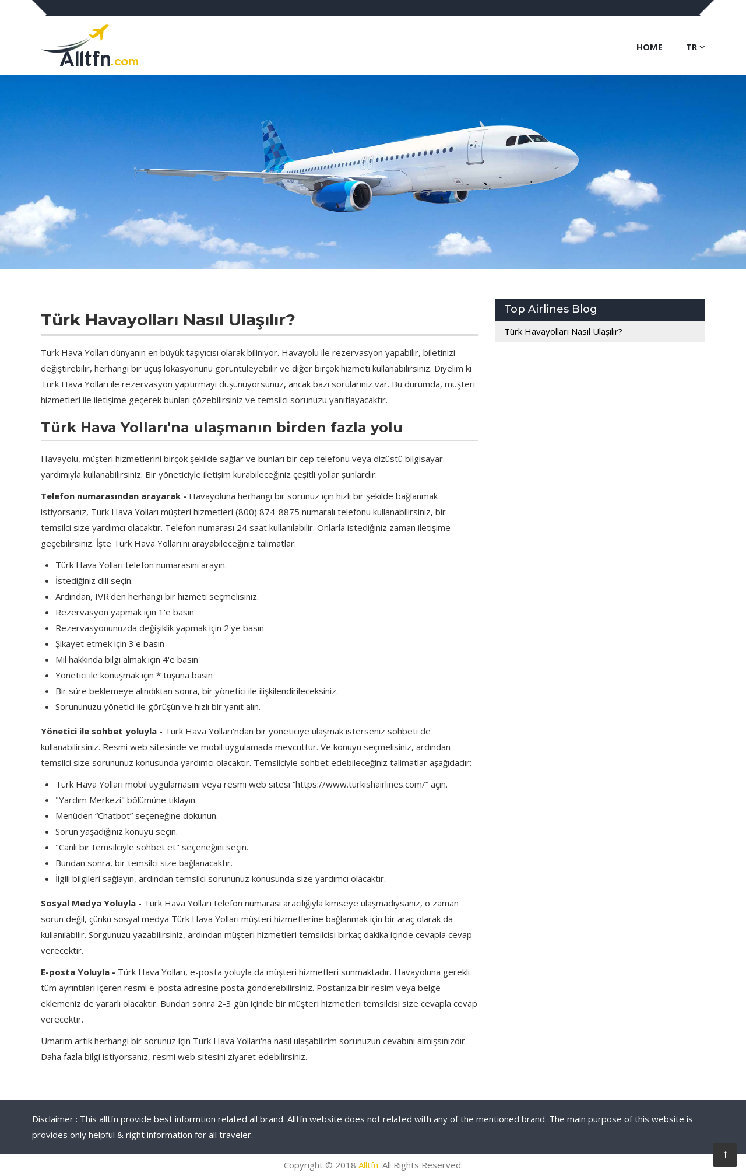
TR (695, 46)
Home (649, 46)
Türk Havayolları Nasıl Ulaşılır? (563, 331)
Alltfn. (369, 1165)
